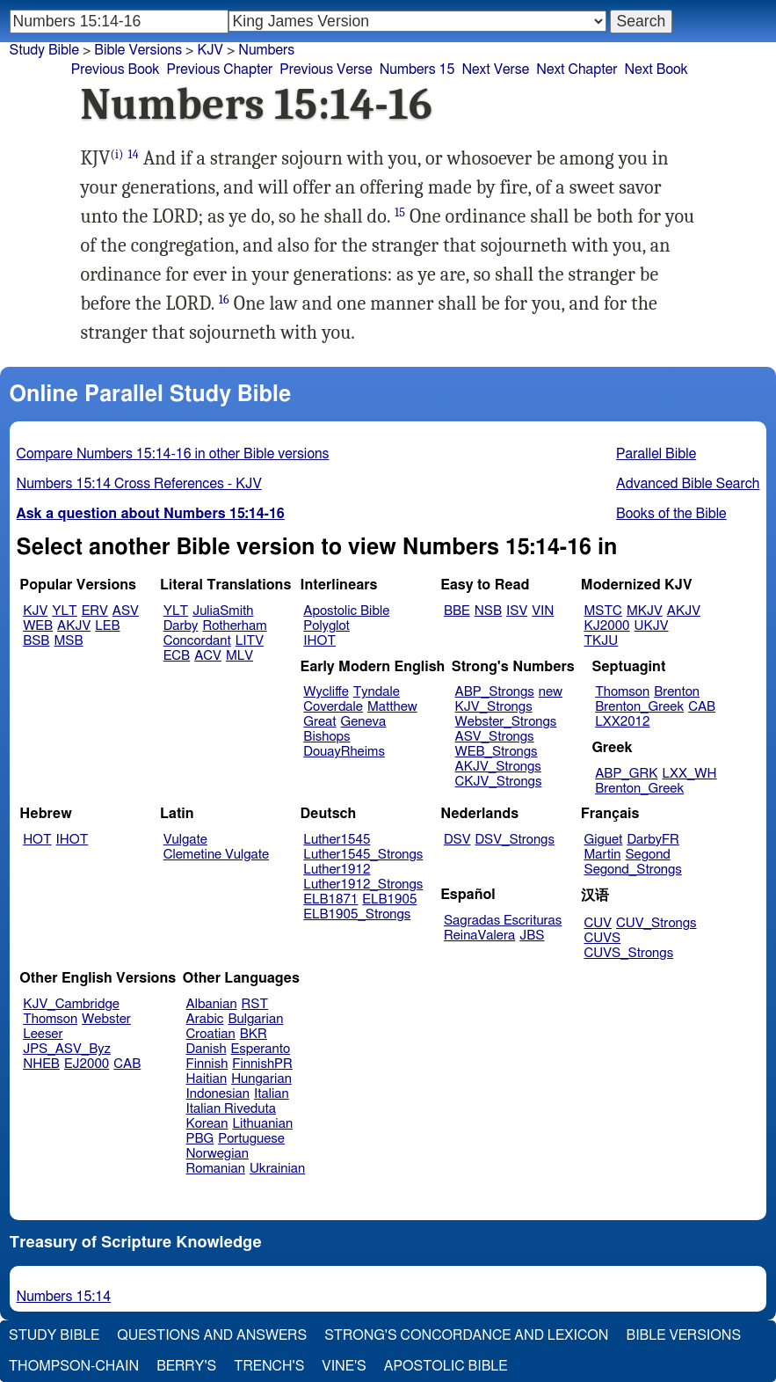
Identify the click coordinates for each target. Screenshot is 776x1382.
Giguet (603, 839)
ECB (176, 655)
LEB (107, 626)
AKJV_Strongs (498, 766)
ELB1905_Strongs (356, 914)
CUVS (602, 938)
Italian (271, 1093)
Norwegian (217, 1153)
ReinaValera (479, 935)
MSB (68, 640)
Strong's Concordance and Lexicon (466, 1335)
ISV (516, 611)
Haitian (207, 1079)
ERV (95, 611)
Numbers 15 (417, 69)
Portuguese (251, 1138)
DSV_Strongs (515, 839)
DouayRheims (344, 751)
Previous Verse (325, 69)
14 (133, 154)
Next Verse (495, 69)
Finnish (207, 1064)
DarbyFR (653, 839)
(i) (117, 154)
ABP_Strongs (494, 691)
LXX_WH (689, 773)
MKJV (645, 611)
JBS (531, 935)
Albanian (211, 1004)
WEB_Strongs (496, 751)
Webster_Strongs (506, 721)
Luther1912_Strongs (363, 884)
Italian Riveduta (231, 1108)
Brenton (677, 691)
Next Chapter (576, 69)
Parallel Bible (656, 454)
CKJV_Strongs (498, 781)
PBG (200, 1138)
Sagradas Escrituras (503, 920)
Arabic (205, 1019)
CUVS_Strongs (629, 953)
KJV (210, 50)
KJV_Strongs (494, 706)
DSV (457, 839)
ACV (207, 655)
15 (400, 212)
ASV (125, 611)
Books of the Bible (671, 514)
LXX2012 (622, 721)
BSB (36, 640)
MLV (239, 655)
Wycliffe (325, 691)
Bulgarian (255, 1019)
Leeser (42, 1034)
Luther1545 (336, 839)
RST (255, 1004)
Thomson (622, 691)
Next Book (655, 69)
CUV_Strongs (656, 923)
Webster (106, 1019)
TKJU (601, 640)
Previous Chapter (220, 69)
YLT (64, 611)
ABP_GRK (626, 773)
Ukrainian (277, 1168)
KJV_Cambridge (71, 1004)
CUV (598, 923)
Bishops (326, 736)
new (550, 691)
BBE (457, 611)
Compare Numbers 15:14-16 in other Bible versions (173, 454)
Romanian (215, 1168)
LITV (250, 640)
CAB (701, 706)
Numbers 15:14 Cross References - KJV (139, 484)
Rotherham (234, 626)
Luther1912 (336, 869)
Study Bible (44, 50)
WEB (38, 626)
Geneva (364, 721)
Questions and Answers (212, 1335)
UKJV (652, 626)
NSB (488, 611)
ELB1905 (389, 899)
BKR (253, 1034)
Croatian (211, 1034)
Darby (181, 626)
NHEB (41, 1064)
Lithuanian (262, 1123)
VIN (543, 611)
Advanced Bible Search (687, 484)
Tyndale (376, 691)
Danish (206, 1049)
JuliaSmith (222, 611)
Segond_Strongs (633, 869)
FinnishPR (262, 1064)
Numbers (266, 50)
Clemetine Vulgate (216, 854)
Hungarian (261, 1079)
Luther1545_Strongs (363, 854)
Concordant (197, 640)
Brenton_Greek (639, 706)
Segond (647, 854)
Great (319, 721)
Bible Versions (138, 50)
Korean (207, 1123)
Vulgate (185, 839)
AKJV (74, 626)
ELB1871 (330, 899)
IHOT (319, 640)
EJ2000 (86, 1064)
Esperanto (261, 1049)
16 (224, 299)
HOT (37, 839)
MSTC (603, 611)
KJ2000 (607, 626)
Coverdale (333, 706)
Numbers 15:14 (64, 1297)
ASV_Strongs (494, 736)
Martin (602, 854)
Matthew (392, 706)
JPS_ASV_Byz (67, 1049)
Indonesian (218, 1093)
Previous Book (115, 69)
